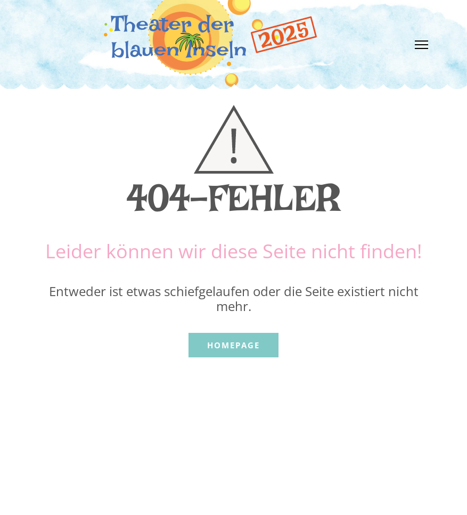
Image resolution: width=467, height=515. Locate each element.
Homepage (233, 345)
